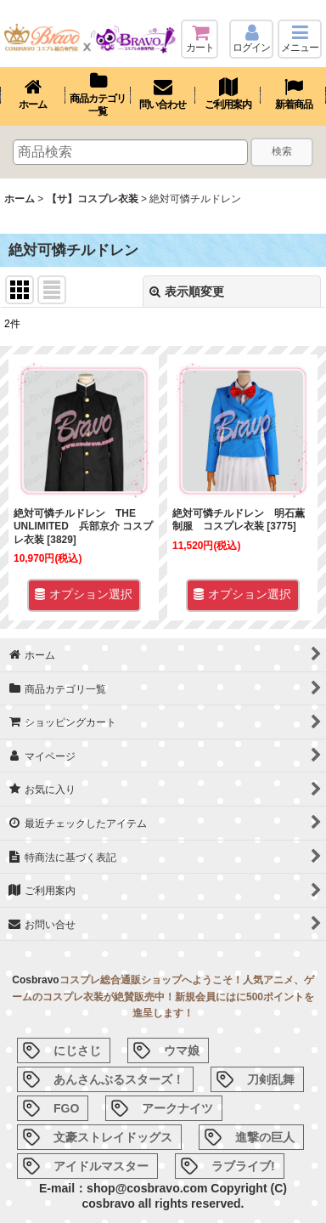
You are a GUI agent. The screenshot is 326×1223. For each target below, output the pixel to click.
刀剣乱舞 (271, 1079)
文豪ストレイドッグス (112, 1137)
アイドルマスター (101, 1166)
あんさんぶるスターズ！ (118, 1079)
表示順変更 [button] (186, 291)
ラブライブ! (243, 1166)
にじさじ (77, 1050)
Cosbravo (35, 980)
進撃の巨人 (265, 1137)
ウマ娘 (182, 1050)
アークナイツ (177, 1108)
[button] (300, 39)
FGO (66, 1108)
